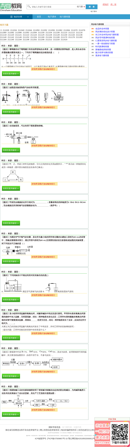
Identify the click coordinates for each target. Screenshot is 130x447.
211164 (49, 37)
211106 (56, 32)
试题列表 (77, 427)
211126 (49, 35)
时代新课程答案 (102, 46)
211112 (71, 32)
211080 (3, 32)
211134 (71, 35)
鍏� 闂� (112, 419)
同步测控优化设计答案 (105, 31)
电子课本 (94, 11)
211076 (82, 30)
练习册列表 (67, 427)
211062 (59, 30)
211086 (18, 32)
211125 (41, 35)
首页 (39, 17)
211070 (74, 30)
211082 (11, 32)
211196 (26, 39)
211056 (51, 30)
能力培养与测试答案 (104, 52)
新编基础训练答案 (103, 49)
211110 (64, 32)
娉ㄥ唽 (113, 4)
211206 (41, 39)
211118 (3, 35)
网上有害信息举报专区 (50, 430)
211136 (79, 35)
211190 (11, 39)
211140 (3, 37)
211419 (64, 39)
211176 (71, 37)
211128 (56, 35)
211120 (11, 35)
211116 (79, 32)
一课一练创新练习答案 (105, 43)
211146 (18, 37)
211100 (41, 32)
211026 (6, 30)
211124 (33, 35)
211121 (18, 35)
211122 (26, 35)
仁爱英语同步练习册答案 (106, 40)
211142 (11, 37)
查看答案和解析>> (11, 73)
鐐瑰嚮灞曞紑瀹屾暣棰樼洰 (43, 69)
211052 (44, 30)
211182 (79, 37)
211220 (56, 39)
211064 (66, 30)
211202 (33, 39)
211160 (41, 37)
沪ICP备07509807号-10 (57, 438)
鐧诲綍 (106, 4)
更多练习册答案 (102, 55)
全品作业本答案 (102, 28)
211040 (21, 30)
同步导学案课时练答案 (105, 37)
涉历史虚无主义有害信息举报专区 (93, 430)
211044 (28, 30)
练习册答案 (65, 17)
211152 (26, 37)
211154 (33, 37)
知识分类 (18, 17)
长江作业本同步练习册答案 (107, 34)
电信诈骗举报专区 (69, 430)
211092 (26, 32)
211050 (36, 30)
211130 (64, 35)
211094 (33, 32)
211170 (64, 37)
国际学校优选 (54, 427)
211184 (3, 39)
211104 (49, 32)
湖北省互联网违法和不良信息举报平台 (21, 430)
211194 (18, 39)
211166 (56, 37)
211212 (49, 39)
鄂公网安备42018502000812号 (81, 438)
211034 (13, 30)
